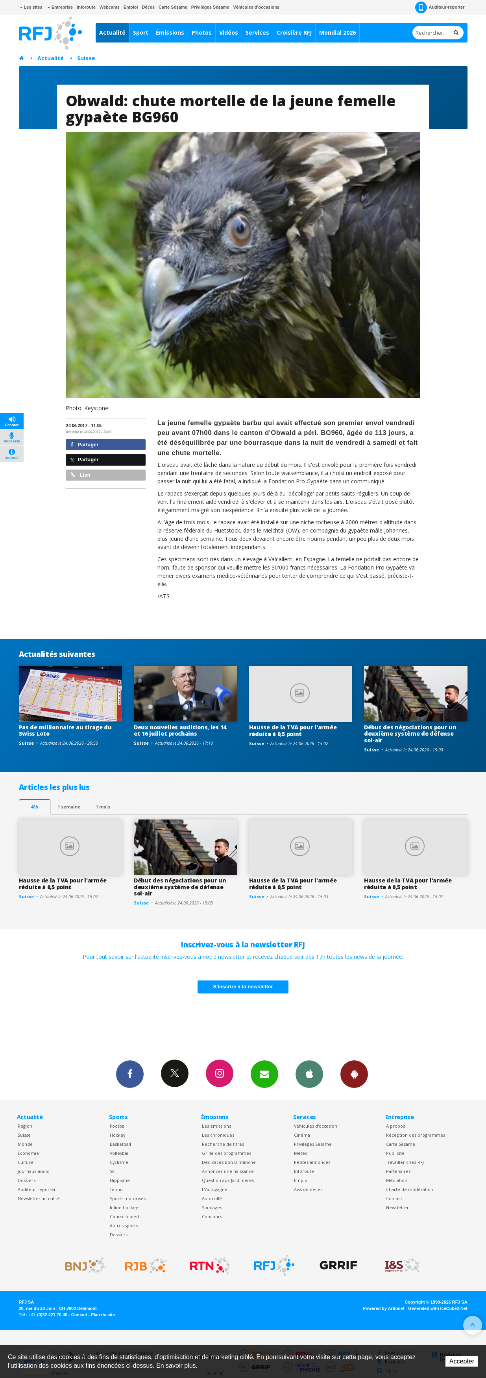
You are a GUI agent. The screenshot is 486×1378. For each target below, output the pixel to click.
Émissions (170, 32)
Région (25, 1125)
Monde (25, 1144)
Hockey (117, 1135)
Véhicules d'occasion (315, 1125)
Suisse (86, 58)
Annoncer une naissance (228, 1171)
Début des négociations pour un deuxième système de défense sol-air (410, 733)
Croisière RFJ (294, 32)
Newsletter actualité (39, 1198)
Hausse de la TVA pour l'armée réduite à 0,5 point (293, 730)
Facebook (130, 1073)
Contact (394, 1198)
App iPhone (309, 1073)
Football (118, 1125)
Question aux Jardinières (228, 1180)
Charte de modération (409, 1189)
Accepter (461, 1361)
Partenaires (398, 1171)
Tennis (116, 1189)
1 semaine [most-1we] (68, 807)
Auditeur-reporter (439, 7)
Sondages (212, 1207)
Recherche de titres (223, 1144)
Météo (301, 1153)
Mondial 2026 (337, 32)
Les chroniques (218, 1135)
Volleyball (119, 1153)
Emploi (131, 7)
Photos (202, 32)
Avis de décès (308, 1189)
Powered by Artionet (383, 1308)
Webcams (110, 7)
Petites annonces (312, 1162)
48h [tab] (34, 807)
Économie (28, 1153)
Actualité (112, 32)
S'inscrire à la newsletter (243, 987)
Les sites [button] (31, 7)
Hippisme (120, 1180)
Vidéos (228, 32)
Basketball (120, 1144)
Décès (148, 7)
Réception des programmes (415, 1135)
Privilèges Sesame (313, 1144)
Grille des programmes (226, 1153)
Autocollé (212, 1198)
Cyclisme (119, 1162)
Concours (212, 1216)
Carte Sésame (173, 7)
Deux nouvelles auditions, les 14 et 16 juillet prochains (180, 730)
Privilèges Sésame (210, 7)
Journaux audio (34, 1171)
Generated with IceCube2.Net (437, 1308)
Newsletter (397, 1207)
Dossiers (26, 1180)
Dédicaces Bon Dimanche (229, 1162)
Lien (80, 475)
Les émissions (216, 1125)
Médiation (396, 1180)
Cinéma (302, 1135)
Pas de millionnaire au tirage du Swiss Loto (65, 730)
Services (257, 32)
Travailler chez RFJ (405, 1162)
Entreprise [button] (60, 7)
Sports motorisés (128, 1198)
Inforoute (86, 7)
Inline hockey (124, 1207)
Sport (140, 32)
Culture (25, 1162)
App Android (354, 1073)
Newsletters (264, 1073)
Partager (84, 445)
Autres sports (124, 1225)
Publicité (395, 1153)
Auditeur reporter (37, 1189)
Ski (113, 1171)
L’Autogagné (214, 1189)
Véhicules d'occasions (256, 7)
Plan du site (103, 1314)
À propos (395, 1125)
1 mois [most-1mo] (103, 807)
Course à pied (124, 1216)
